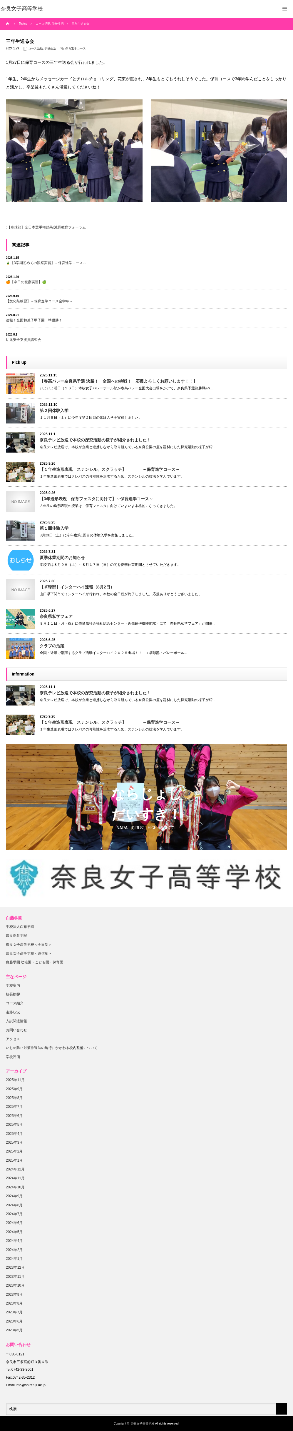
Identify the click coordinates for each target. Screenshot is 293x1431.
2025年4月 (14, 1134)
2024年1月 (14, 1259)
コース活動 (35, 48)
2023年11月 (15, 1277)
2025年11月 (15, 1080)
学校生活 (50, 48)
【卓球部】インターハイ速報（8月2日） (77, 587)
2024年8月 (14, 1205)
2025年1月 (14, 1160)
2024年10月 (15, 1187)
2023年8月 (14, 1303)
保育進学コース (75, 48)
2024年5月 (14, 1232)
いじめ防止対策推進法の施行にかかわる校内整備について (52, 1048)
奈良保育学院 (16, 935)
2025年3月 (14, 1142)
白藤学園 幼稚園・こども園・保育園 (34, 962)
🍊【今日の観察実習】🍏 (26, 282)
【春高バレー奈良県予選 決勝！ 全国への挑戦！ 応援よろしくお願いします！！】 (118, 381)
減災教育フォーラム (70, 227)
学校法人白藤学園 (20, 927)
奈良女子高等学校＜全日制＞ (29, 945)
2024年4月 (14, 1241)
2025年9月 (14, 1089)
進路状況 (13, 1012)
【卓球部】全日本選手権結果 (30, 227)
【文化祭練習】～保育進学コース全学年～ (39, 301)
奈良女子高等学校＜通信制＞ (29, 953)
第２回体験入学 (54, 410)
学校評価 (13, 1057)
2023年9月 (14, 1294)
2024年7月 (14, 1214)
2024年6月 (14, 1223)
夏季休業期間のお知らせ (62, 557)
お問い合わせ (16, 1030)
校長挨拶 (13, 994)
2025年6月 (14, 1116)
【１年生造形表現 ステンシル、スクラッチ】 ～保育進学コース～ (110, 469)
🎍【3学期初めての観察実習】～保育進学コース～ (46, 263)
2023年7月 (14, 1312)
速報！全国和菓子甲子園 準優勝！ (34, 320)
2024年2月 (14, 1250)
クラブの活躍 (52, 645)
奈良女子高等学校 (142, 1423)
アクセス (13, 1039)
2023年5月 (14, 1330)
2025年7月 (14, 1107)
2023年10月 (15, 1285)
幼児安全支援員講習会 (23, 340)
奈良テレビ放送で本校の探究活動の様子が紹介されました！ (95, 440)
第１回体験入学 (54, 528)
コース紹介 (15, 1003)
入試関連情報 (16, 1021)
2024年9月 (14, 1196)
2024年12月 (15, 1169)
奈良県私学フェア (56, 616)
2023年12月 (15, 1267)
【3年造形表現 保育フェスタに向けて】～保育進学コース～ (96, 498)
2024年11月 (15, 1178)
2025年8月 (14, 1098)
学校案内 (13, 985)
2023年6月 (14, 1321)
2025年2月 (14, 1151)
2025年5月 (14, 1125)
